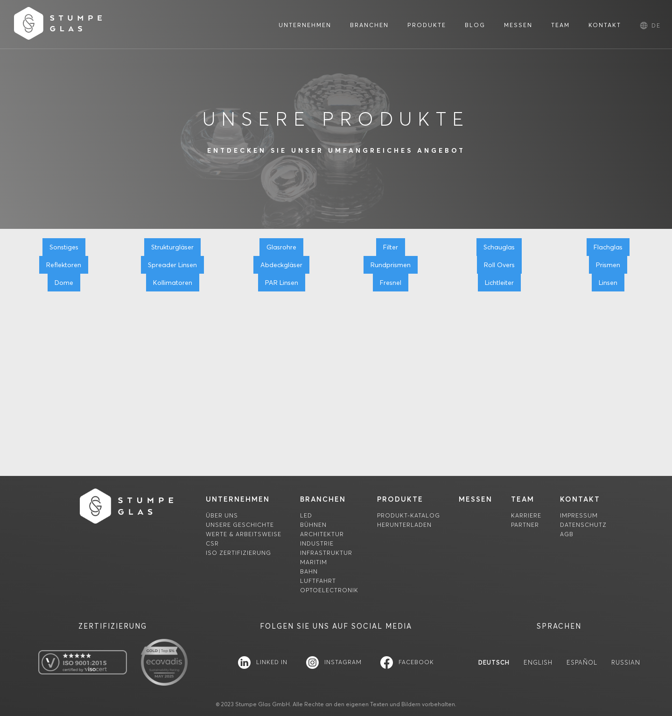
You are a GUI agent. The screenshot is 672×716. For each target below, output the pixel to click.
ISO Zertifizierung (238, 552)
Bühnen (313, 524)
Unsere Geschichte (240, 524)
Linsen (608, 282)
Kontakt (580, 499)
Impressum (579, 515)
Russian (625, 662)
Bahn (309, 571)
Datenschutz (583, 524)
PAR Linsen (281, 282)
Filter (390, 247)
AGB (567, 534)
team (522, 499)
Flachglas (608, 247)
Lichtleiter (499, 282)
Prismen (608, 265)
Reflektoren (63, 265)
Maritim (313, 562)
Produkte (400, 499)
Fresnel (390, 282)
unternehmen (238, 499)
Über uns (222, 515)
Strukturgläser (172, 247)
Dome (64, 282)
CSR (212, 543)
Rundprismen (391, 265)
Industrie (317, 543)
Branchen (323, 499)
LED (306, 515)
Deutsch (494, 662)
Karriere (526, 515)
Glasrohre (281, 247)
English (538, 662)
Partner (525, 524)
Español (582, 662)
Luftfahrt (318, 580)
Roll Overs (499, 265)
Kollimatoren (172, 282)
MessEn (475, 499)
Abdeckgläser (281, 265)
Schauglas (499, 247)
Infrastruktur (326, 552)
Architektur (322, 534)
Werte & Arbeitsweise (243, 534)
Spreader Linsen (172, 265)
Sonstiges (63, 247)
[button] (655, 25)
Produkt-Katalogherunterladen (408, 520)
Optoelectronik (329, 590)
